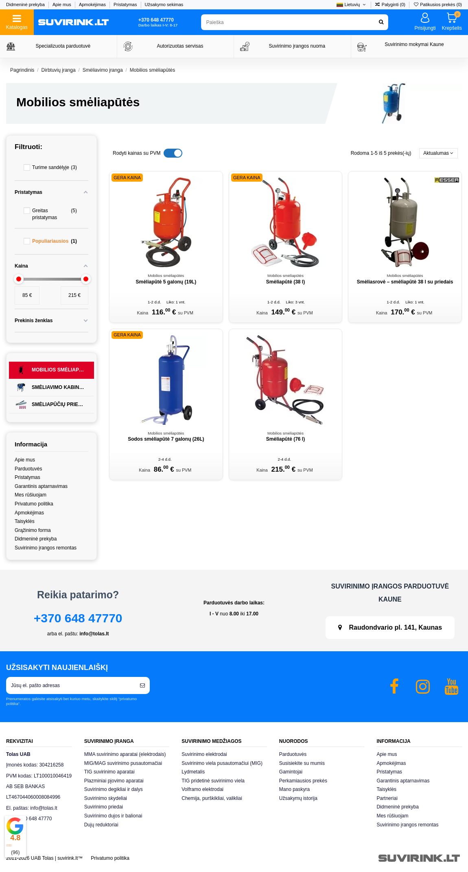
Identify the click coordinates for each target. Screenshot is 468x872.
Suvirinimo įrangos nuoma (297, 46)
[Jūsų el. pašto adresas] (70, 685)
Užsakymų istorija (298, 798)
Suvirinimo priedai (103, 807)
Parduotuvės (28, 469)
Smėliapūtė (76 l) (285, 439)
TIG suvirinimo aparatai (109, 772)
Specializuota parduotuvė (63, 46)
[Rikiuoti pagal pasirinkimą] (438, 153)
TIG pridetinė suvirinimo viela (213, 781)
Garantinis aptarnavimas (41, 486)
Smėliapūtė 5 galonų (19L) (166, 282)
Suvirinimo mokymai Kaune (414, 44)
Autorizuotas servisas (180, 46)
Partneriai (386, 798)
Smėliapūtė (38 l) (285, 282)
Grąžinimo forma (33, 530)
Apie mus (62, 4)
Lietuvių (352, 4)
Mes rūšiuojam (30, 495)
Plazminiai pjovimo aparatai (114, 781)
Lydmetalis (193, 772)
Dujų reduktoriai (101, 825)
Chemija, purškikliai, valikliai (212, 798)
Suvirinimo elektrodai (204, 754)
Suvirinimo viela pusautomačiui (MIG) (222, 763)
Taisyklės (25, 521)
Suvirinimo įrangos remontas (46, 548)
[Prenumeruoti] (142, 685)
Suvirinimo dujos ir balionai (113, 816)
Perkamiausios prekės (303, 781)
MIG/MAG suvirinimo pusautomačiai (123, 763)
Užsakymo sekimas (164, 4)
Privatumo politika (34, 504)
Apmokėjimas (93, 4)
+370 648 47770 (78, 618)
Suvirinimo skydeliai (105, 798)
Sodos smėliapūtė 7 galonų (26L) (166, 439)
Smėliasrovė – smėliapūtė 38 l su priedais (405, 282)
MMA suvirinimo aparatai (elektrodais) (125, 754)
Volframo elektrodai (202, 789)
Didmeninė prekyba (26, 4)
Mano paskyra (294, 789)
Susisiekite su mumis (302, 763)
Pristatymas (126, 4)
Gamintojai (290, 772)
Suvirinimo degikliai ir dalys (113, 789)
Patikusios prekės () (437, 4)
